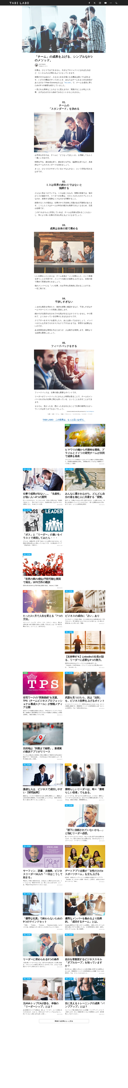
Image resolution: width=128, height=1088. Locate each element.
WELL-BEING (27, 469)
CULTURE (26, 724)
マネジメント (68, 414)
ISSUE (67, 425)
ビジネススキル (76, 414)
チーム (57, 414)
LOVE (25, 591)
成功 (53, 414)
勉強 (62, 414)
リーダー (90, 414)
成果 (49, 414)
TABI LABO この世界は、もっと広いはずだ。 (64, 420)
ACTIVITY (68, 765)
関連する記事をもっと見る (64, 1021)
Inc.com (68, 83)
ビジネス (84, 414)
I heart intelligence (90, 411)
